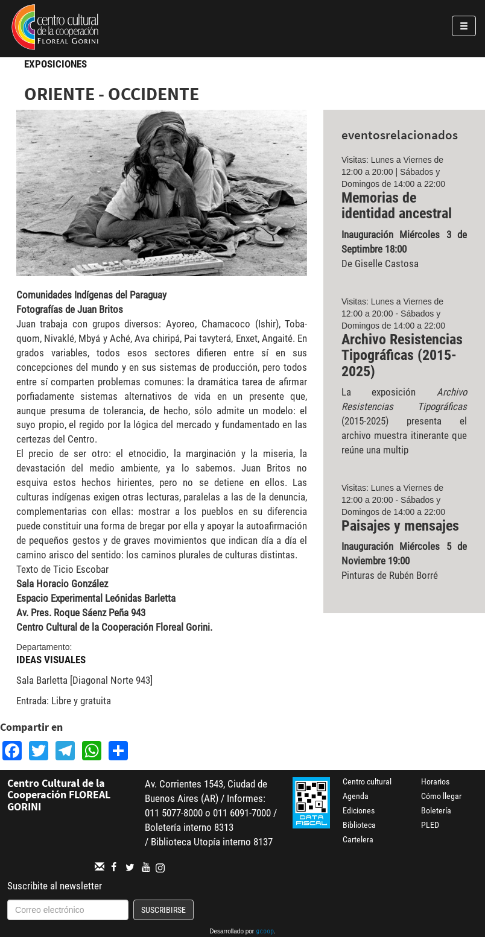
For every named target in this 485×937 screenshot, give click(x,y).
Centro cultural (367, 781)
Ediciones (359, 810)
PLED (430, 825)
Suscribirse (163, 910)
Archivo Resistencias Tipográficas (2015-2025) (402, 355)
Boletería (436, 810)
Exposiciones (55, 64)
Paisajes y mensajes (400, 525)
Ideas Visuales (51, 660)
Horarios (435, 781)
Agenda (356, 796)
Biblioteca (359, 825)
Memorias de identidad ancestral (396, 205)
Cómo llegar (441, 796)
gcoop (265, 932)
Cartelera (358, 839)
